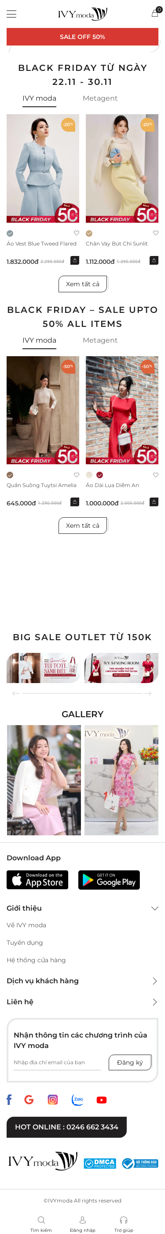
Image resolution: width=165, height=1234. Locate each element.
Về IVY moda (26, 925)
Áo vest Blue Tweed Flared (42, 243)
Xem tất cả (82, 284)
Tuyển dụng (25, 943)
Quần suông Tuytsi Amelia (42, 485)
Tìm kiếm (41, 1230)
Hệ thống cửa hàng (36, 960)
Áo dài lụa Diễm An (112, 485)
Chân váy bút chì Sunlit (117, 243)
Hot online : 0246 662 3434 (66, 1127)
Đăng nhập (82, 1230)
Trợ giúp (123, 1230)
